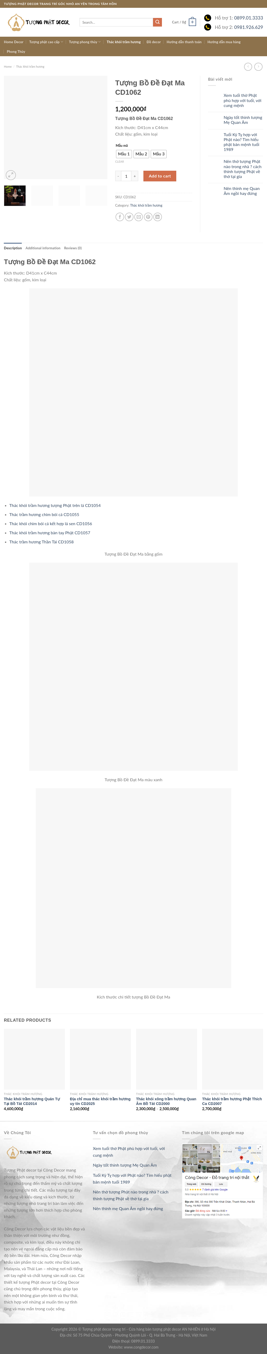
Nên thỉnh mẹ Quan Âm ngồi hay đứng (242, 191)
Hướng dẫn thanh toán (184, 42)
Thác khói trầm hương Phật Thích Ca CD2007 (232, 1101)
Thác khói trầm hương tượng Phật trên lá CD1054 (55, 505)
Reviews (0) (73, 248)
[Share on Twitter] (129, 217)
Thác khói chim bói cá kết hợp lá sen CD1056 (50, 523)
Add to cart (160, 175)
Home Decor (13, 42)
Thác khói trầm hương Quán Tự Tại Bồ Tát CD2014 (32, 1101)
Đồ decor (154, 42)
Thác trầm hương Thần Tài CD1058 (41, 541)
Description (13, 248)
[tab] (13, 248)
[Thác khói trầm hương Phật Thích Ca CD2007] (232, 1059)
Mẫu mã (122, 146)
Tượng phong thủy (85, 41)
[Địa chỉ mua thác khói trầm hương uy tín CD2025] (100, 1059)
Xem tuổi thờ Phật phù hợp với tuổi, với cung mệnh (243, 100)
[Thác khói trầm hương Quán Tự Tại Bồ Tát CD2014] (34, 1059)
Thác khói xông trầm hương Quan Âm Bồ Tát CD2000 (166, 1101)
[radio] (124, 154)
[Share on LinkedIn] (157, 217)
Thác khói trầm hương (124, 42)
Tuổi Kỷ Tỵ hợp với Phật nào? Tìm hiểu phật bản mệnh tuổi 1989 (241, 142)
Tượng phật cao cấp (46, 41)
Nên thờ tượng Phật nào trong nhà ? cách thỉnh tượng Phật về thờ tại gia (243, 169)
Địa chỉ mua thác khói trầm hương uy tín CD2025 (100, 1101)
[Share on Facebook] (120, 217)
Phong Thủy (16, 51)
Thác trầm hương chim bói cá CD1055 (44, 514)
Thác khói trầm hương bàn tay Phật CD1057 (49, 532)
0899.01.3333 (248, 18)
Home (8, 66)
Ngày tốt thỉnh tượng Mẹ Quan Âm (243, 120)
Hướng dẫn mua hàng (224, 42)
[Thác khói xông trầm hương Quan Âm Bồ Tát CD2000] (166, 1059)
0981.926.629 (248, 27)
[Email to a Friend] (138, 217)
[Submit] (157, 22)
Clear (119, 161)
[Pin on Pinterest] (148, 217)
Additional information (43, 248)
